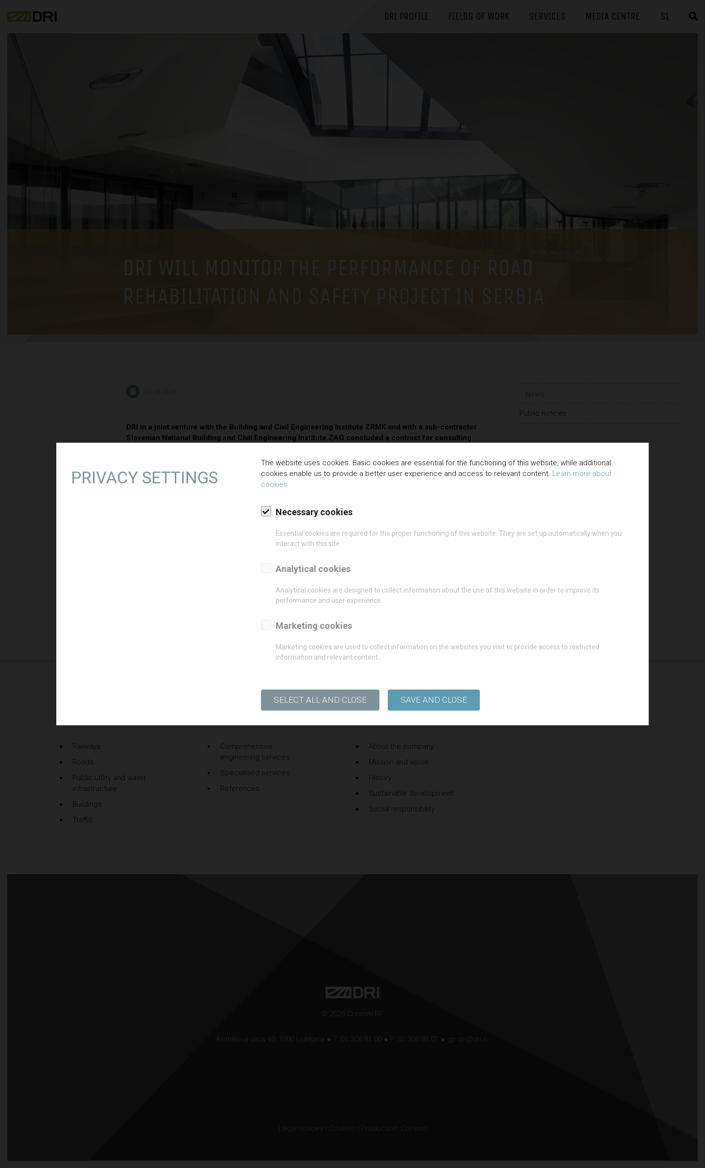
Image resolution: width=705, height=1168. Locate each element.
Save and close (433, 700)
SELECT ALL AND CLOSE (320, 700)
